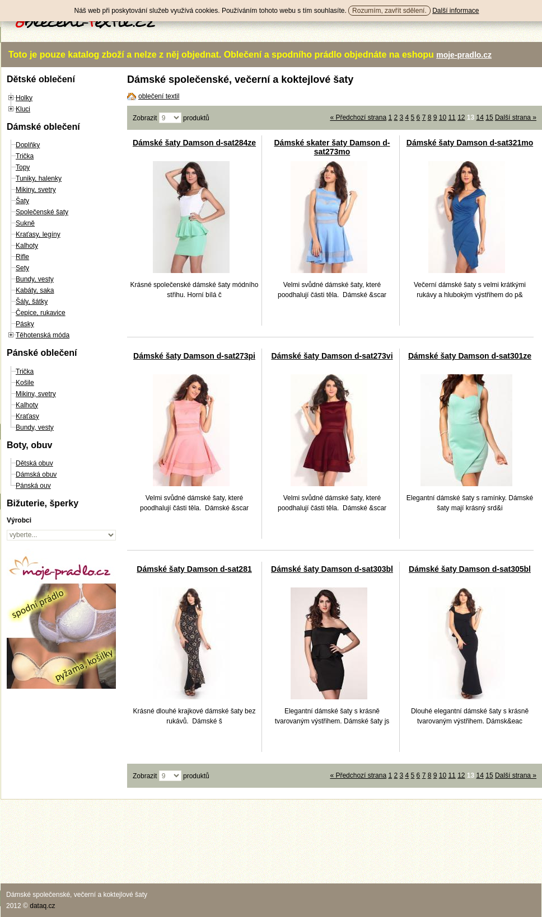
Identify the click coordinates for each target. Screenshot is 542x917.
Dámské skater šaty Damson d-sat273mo (332, 147)
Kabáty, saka (35, 290)
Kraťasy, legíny (38, 234)
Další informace (455, 11)
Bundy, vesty (35, 279)
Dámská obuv (36, 474)
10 (442, 117)
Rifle (22, 257)
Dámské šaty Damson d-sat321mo (469, 142)
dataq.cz (42, 906)
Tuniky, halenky (39, 178)
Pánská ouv (33, 486)
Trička (25, 156)
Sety (22, 268)
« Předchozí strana (358, 117)
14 (480, 117)
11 (451, 117)
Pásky (25, 324)
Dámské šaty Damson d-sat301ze (469, 355)
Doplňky (28, 145)
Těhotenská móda (42, 335)
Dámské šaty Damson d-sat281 (194, 569)
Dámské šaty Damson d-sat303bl (332, 569)
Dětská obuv (34, 463)
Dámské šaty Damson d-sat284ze (194, 142)
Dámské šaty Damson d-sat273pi (194, 355)
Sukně (25, 223)
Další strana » (515, 117)
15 (489, 117)
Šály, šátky (32, 301)
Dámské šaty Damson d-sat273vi (332, 355)
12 (461, 117)
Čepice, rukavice (41, 313)
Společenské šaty (42, 212)
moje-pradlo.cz (464, 54)
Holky (24, 98)
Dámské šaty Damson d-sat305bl (470, 569)
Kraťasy (27, 416)
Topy (23, 167)
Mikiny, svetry (36, 190)
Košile (25, 383)
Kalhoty (27, 246)
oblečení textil (158, 96)
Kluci (23, 109)
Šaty (22, 201)
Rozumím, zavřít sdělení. (389, 11)
